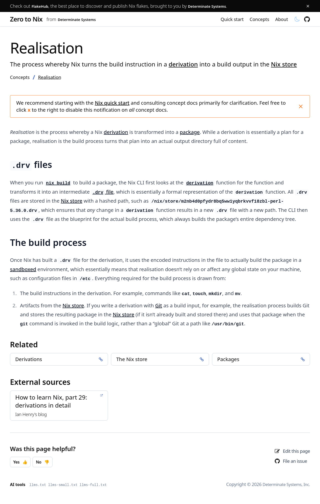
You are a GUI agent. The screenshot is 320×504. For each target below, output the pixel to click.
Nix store (284, 66)
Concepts (259, 20)
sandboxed (23, 271)
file (102, 193)
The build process (48, 244)
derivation (183, 66)
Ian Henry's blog (31, 416)
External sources (40, 384)
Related (24, 346)
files (31, 166)
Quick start (232, 20)
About (281, 20)
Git (158, 307)
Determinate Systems (215, 6)
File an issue (295, 463)
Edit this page (296, 453)
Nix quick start (112, 104)
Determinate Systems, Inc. (284, 485)
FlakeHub (42, 6)
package (190, 133)
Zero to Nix (33, 20)
